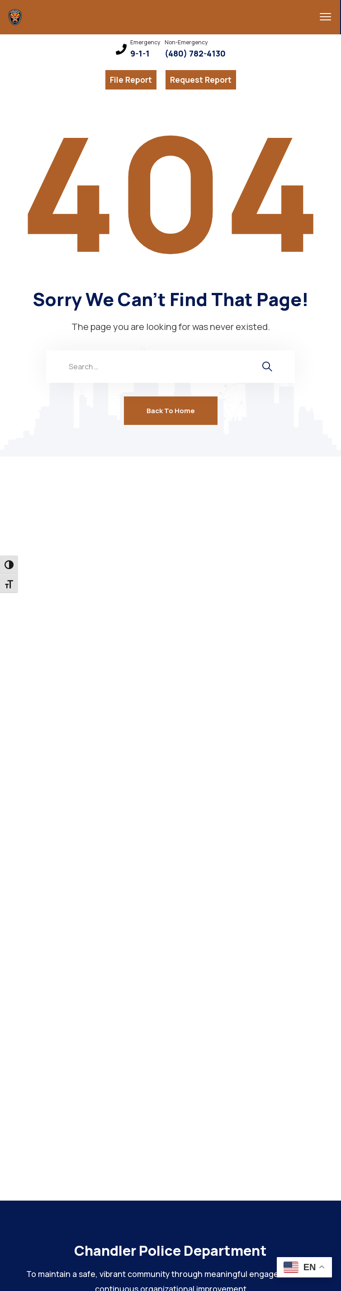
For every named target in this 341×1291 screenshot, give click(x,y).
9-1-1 (140, 53)
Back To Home (171, 410)
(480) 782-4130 (195, 53)
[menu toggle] (320, 16)
